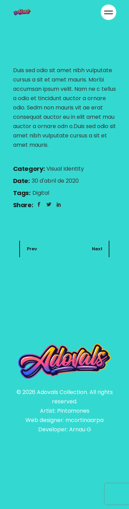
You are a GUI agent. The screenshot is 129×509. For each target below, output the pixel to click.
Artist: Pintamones (64, 411)
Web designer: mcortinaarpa (64, 420)
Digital (40, 193)
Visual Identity (65, 169)
